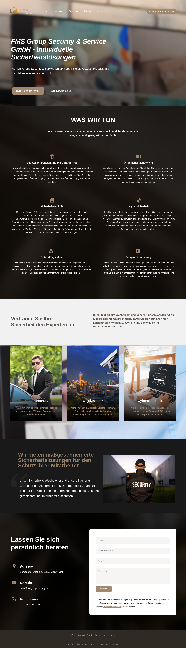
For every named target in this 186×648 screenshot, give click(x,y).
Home (46, 11)
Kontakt (87, 11)
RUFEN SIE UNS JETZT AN (161, 11)
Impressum (103, 11)
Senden (103, 589)
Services (59, 11)
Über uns (73, 11)
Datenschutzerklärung (113, 606)
